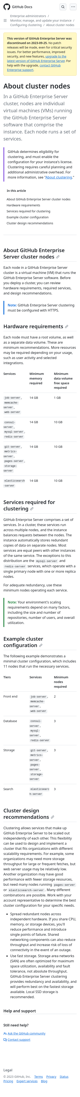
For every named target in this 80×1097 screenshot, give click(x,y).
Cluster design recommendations (28, 813)
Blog (44, 1081)
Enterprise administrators (28, 16)
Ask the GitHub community (24, 1033)
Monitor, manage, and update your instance (40, 20)
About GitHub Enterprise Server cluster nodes (34, 253)
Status (64, 1077)
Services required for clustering (29, 505)
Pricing (8, 1081)
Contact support (16, 1040)
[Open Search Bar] (63, 6)
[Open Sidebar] (5, 20)
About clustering (58, 177)
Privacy (51, 1077)
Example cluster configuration (23, 642)
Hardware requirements (35, 326)
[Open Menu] (73, 6)
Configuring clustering (26, 25)
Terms (38, 1077)
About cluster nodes (60, 25)
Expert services (27, 1081)
